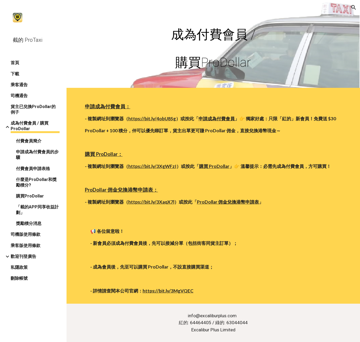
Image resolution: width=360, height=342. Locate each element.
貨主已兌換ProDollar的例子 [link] (33, 109)
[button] (353, 7)
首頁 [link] (15, 62)
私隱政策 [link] (19, 267)
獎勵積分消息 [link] (29, 223)
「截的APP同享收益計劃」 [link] (37, 209)
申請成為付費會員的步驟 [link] (37, 154)
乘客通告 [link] (19, 84)
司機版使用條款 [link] (25, 234)
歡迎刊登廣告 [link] (23, 256)
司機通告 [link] (19, 95)
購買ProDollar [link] (30, 196)
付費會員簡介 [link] (29, 140)
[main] (213, 45)
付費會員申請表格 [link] (33, 168)
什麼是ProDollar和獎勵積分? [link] (36, 182)
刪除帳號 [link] (19, 278)
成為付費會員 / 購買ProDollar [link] (29, 126)
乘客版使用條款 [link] (25, 245)
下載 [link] (15, 73)
